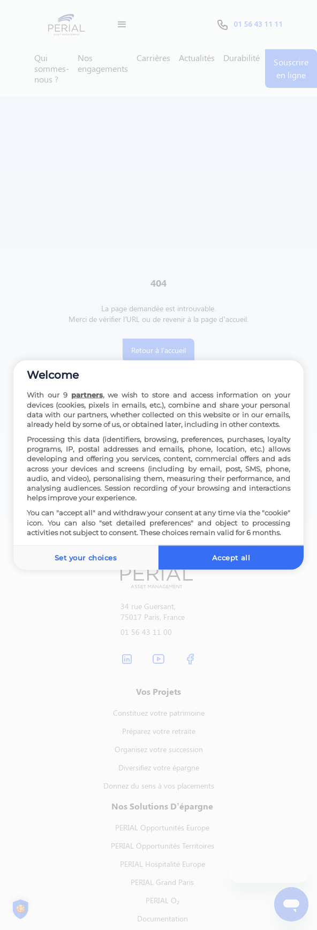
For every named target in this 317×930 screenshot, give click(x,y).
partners (87, 395)
